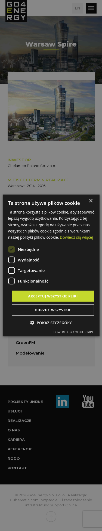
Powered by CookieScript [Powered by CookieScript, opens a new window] (74, 332)
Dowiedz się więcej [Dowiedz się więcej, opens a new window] (76, 237)
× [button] (91, 201)
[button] (51, 323)
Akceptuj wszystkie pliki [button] (53, 296)
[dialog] (50, 265)
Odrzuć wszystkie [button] (53, 309)
